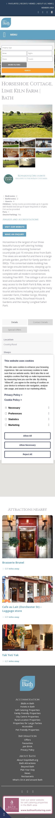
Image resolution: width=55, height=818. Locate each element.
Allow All (27, 436)
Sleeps (7, 352)
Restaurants (27, 776)
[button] (27, 475)
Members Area (48, 7)
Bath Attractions (27, 763)
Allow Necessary (27, 445)
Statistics (12, 419)
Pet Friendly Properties (27, 729)
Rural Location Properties (27, 719)
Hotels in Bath (27, 706)
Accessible (27, 726)
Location (8, 339)
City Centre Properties (27, 716)
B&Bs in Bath (27, 703)
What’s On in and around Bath (27, 779)
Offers (27, 739)
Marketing (12, 425)
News (50, 3)
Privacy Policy (27, 749)
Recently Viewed (27, 3)
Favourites (12, 3)
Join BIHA (27, 746)
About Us (41, 3)
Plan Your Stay (27, 769)
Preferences (13, 413)
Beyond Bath (27, 766)
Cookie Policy (13, 400)
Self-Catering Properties (27, 709)
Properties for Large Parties (27, 723)
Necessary (12, 408)
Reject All (27, 454)
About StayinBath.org (27, 759)
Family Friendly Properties (27, 713)
